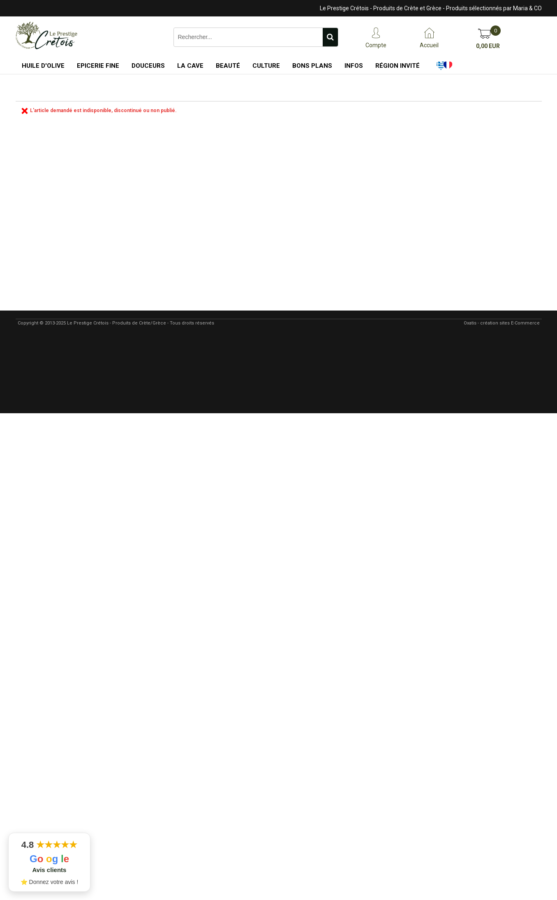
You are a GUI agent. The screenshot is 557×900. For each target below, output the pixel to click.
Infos (353, 65)
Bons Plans (312, 65)
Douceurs (148, 65)
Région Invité (397, 65)
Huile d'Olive (43, 65)
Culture (266, 65)
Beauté (228, 65)
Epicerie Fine (98, 65)
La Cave (190, 65)
